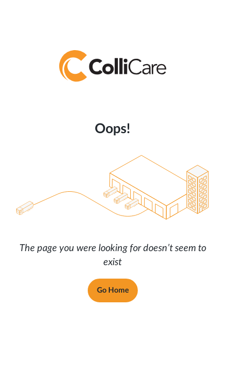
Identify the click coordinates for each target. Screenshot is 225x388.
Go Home (113, 290)
